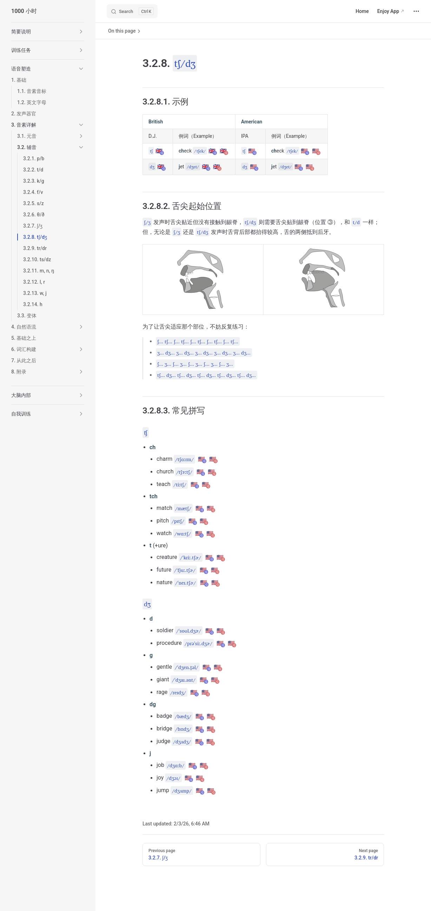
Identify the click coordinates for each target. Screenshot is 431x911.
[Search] (132, 11)
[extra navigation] (416, 11)
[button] (81, 31)
